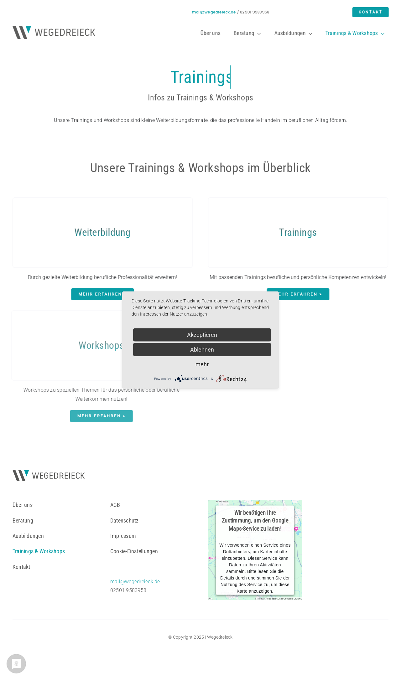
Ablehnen (202, 349)
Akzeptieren (202, 335)
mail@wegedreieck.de (215, 12)
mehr (202, 364)
